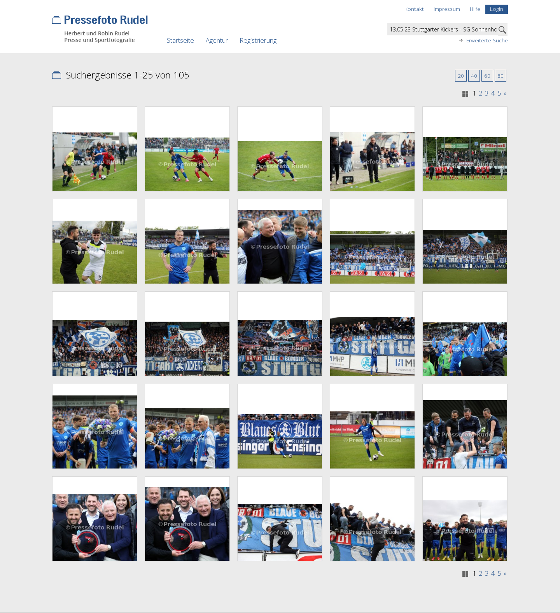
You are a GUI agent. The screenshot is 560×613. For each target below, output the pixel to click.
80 (500, 75)
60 (487, 75)
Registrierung (258, 40)
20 (461, 75)
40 (474, 75)
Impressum (447, 8)
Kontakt (414, 8)
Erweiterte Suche (487, 40)
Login (496, 8)
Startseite (180, 40)
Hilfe (475, 8)
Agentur (217, 40)
